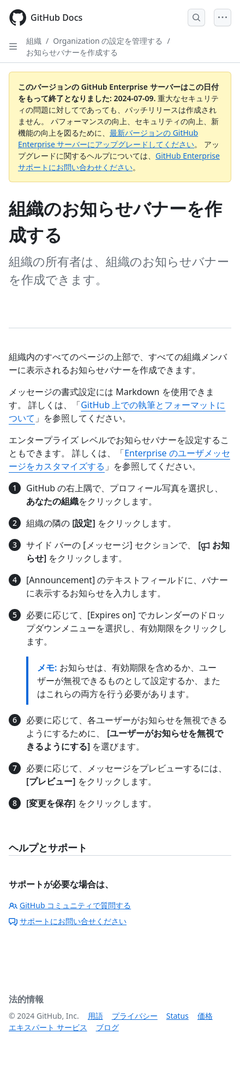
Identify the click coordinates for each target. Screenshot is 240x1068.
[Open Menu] (222, 17)
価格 (205, 1016)
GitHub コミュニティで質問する (70, 905)
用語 (95, 1016)
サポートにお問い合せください (68, 921)
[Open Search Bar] (196, 17)
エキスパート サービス (48, 1027)
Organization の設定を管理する (108, 41)
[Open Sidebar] (13, 46)
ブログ (107, 1027)
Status (177, 1016)
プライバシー (135, 1016)
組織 (33, 41)
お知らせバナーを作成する (72, 52)
